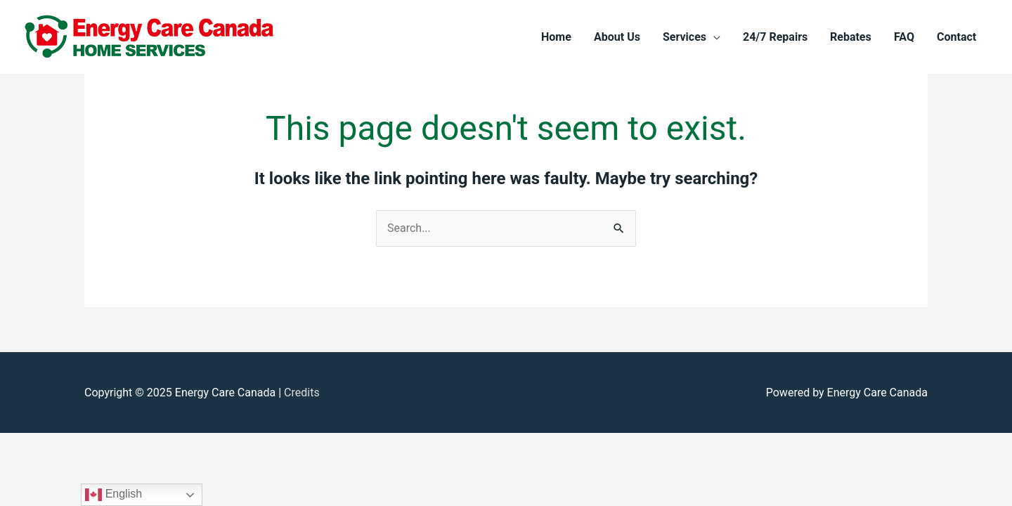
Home (556, 37)
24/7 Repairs (775, 37)
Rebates (850, 37)
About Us (617, 37)
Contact (956, 37)
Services (684, 37)
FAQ (904, 37)
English (113, 494)
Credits (302, 392)
